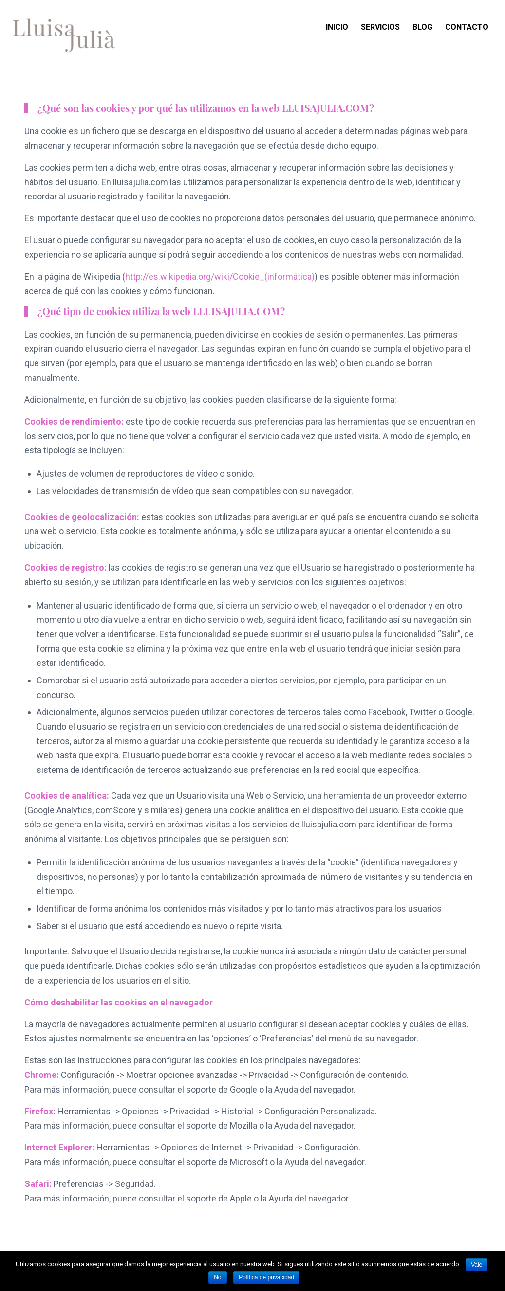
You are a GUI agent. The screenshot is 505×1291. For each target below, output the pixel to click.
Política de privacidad (266, 1277)
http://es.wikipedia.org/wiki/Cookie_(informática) (220, 276)
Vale (476, 1264)
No (217, 1277)
